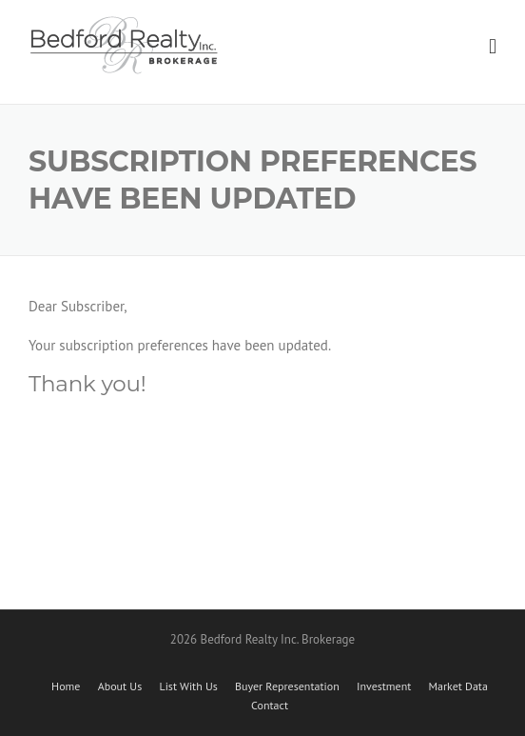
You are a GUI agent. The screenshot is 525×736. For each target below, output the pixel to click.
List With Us (188, 686)
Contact (269, 705)
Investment (384, 686)
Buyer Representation (287, 686)
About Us (120, 686)
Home (65, 686)
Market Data (458, 686)
